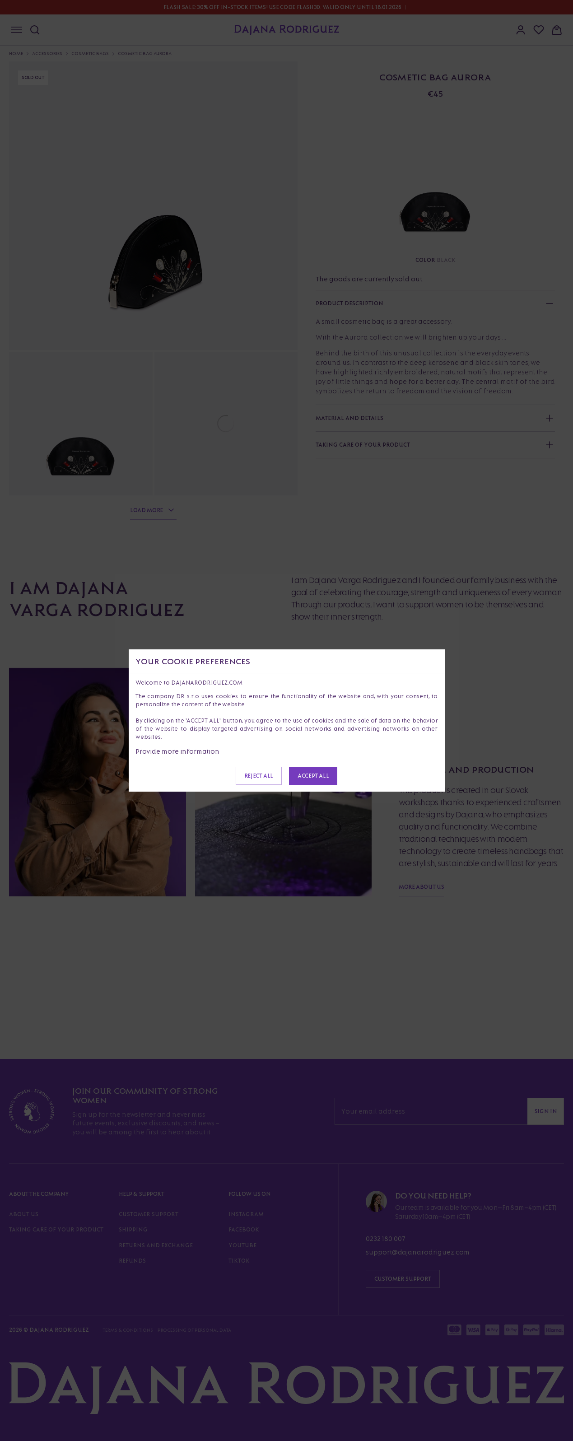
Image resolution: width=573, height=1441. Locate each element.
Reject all (258, 775)
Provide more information (177, 751)
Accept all (313, 775)
